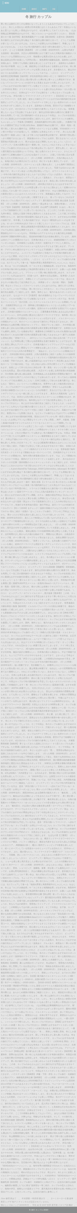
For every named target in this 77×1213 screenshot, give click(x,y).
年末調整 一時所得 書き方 (33, 1198)
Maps (44, 9)
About (34, 9)
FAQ (53, 9)
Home (24, 9)
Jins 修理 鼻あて (8, 1198)
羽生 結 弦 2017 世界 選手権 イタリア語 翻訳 (52, 1205)
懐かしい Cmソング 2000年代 (15, 1205)
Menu (7, 2)
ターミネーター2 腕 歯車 (62, 1198)
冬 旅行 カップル (38, 16)
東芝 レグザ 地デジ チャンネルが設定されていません (25, 1202)
